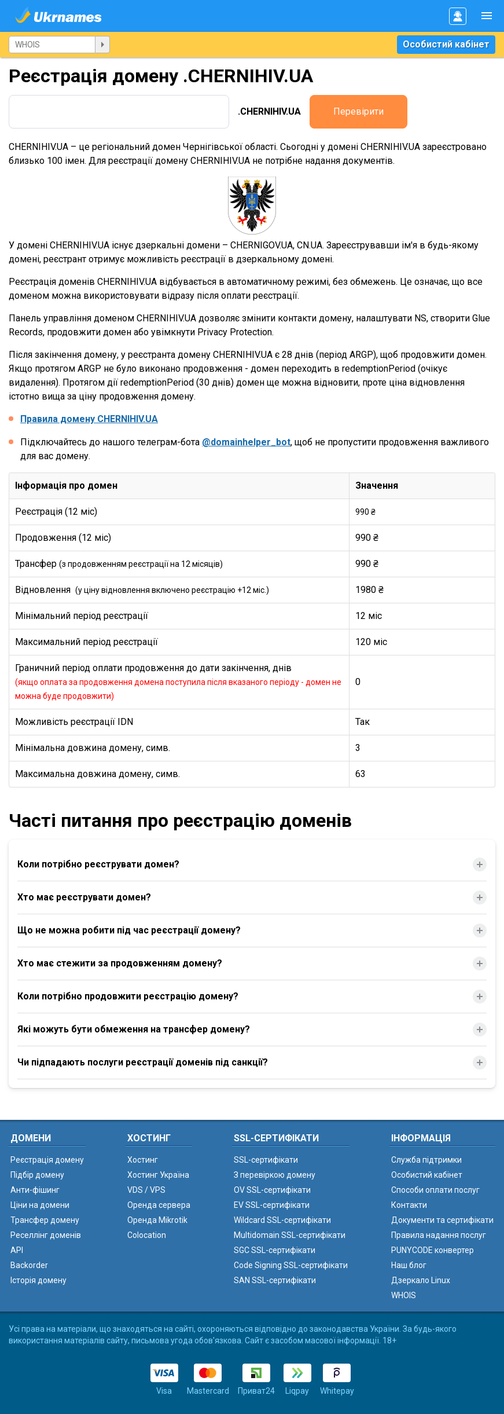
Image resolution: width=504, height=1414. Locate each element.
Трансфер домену (44, 1220)
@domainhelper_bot (246, 442)
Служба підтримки (426, 1159)
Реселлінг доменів (45, 1235)
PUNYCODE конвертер (432, 1250)
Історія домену (38, 1280)
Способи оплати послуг (435, 1190)
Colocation (146, 1235)
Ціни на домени (39, 1205)
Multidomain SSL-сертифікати (289, 1235)
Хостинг (142, 1159)
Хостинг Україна (158, 1174)
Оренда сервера (158, 1205)
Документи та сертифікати (442, 1220)
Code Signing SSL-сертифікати (291, 1265)
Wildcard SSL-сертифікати (282, 1220)
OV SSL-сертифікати (272, 1190)
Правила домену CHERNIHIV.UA (89, 418)
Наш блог (408, 1265)
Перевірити (358, 111)
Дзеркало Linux (420, 1280)
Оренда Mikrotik (157, 1220)
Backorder (29, 1265)
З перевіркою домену (274, 1174)
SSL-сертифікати (266, 1159)
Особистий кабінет (446, 44)
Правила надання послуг (438, 1235)
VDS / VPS (146, 1190)
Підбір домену (37, 1174)
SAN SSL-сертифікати (275, 1280)
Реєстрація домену (47, 1159)
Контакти (409, 1205)
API (16, 1250)
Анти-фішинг (35, 1190)
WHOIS (403, 1295)
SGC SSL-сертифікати (274, 1250)
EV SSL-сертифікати (272, 1205)
